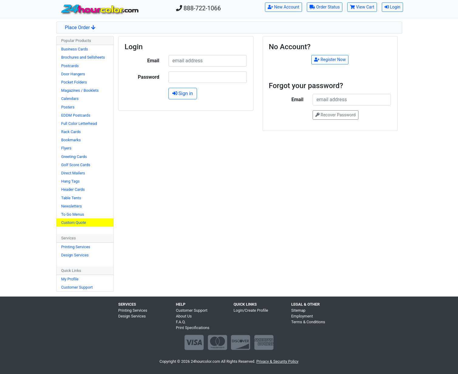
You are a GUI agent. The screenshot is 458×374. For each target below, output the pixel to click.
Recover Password (335, 114)
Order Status (325, 7)
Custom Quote (73, 222)
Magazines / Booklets (80, 90)
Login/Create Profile (251, 310)
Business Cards (74, 49)
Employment (302, 316)
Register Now (330, 59)
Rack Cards (71, 131)
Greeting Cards (74, 156)
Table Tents (71, 198)
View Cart (362, 7)
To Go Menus (72, 214)
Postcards (70, 65)
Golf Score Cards (75, 165)
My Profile (70, 279)
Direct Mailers (73, 173)
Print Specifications (192, 327)
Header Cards (73, 189)
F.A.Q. (181, 322)
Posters (68, 107)
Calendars (70, 98)
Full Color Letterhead (79, 123)
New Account (284, 7)
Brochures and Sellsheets (83, 57)
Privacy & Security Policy (277, 361)
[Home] (99, 9)
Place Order (80, 27)
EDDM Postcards (75, 115)
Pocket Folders (74, 82)
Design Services (75, 255)
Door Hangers (73, 74)
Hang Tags (70, 181)
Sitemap (298, 310)
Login (392, 7)
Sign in (182, 93)
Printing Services (75, 247)
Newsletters (71, 206)
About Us (184, 316)
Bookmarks (71, 140)
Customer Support (77, 287)
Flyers (66, 148)
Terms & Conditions (308, 322)
